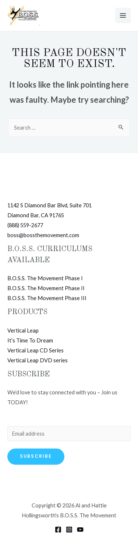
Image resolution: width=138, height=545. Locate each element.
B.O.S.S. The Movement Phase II (46, 288)
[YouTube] (80, 529)
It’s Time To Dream (30, 340)
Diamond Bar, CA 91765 (35, 215)
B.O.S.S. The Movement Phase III (46, 298)
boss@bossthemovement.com (43, 235)
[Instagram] (69, 529)
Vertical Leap (23, 330)
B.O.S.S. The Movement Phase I (45, 278)
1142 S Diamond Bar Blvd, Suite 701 (49, 205)
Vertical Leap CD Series (35, 350)
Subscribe (36, 456)
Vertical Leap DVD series (37, 360)
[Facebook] (58, 529)
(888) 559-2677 (25, 225)
